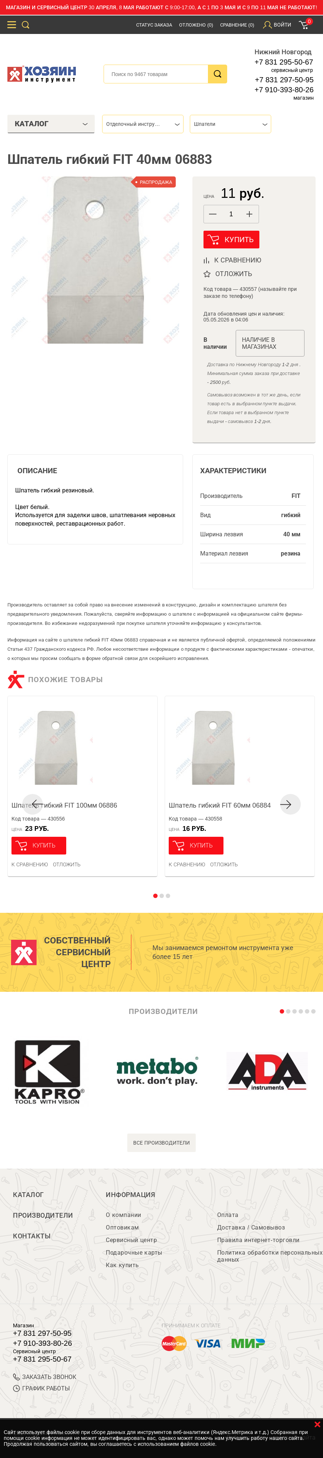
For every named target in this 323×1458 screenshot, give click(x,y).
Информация (130, 1195)
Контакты (32, 1236)
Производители (43, 1215)
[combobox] (143, 124)
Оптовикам (122, 1227)
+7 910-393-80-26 (284, 90)
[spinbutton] (231, 214)
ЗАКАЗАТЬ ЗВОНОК (44, 1376)
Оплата (228, 1215)
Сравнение (237, 25)
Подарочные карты (134, 1252)
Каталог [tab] (51, 124)
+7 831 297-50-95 (284, 80)
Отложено (196, 25)
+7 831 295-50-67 (284, 62)
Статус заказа (154, 25)
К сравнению (29, 864)
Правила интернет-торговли (258, 1240)
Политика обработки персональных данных (270, 1256)
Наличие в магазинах (259, 343)
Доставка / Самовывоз (251, 1227)
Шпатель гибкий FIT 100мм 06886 (64, 805)
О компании (123, 1215)
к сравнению (237, 260)
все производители (161, 1143)
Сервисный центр (131, 1240)
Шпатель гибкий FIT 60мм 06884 (220, 805)
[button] (249, 214)
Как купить (122, 1265)
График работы (41, 1388)
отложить (233, 274)
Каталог (28, 1195)
